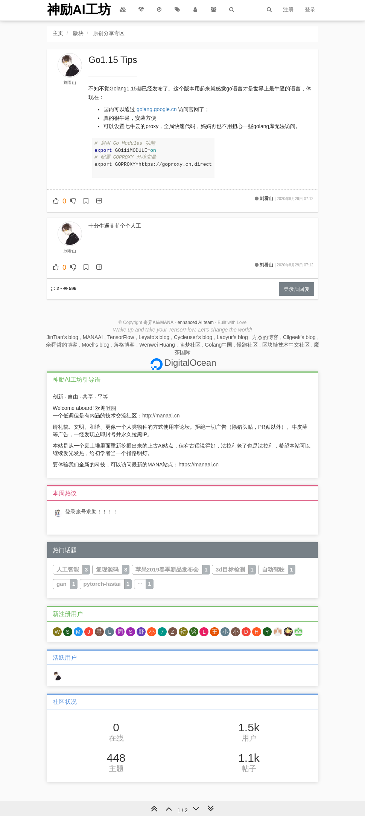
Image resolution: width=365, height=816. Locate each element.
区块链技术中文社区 (286, 345)
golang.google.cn (157, 109)
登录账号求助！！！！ (91, 512)
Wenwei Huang (157, 345)
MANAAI (93, 337)
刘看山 (70, 82)
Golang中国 (218, 345)
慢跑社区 (247, 345)
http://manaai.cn (161, 416)
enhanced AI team (196, 322)
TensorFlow (120, 337)
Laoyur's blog (232, 337)
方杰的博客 (265, 337)
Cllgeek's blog (299, 337)
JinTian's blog (62, 337)
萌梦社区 (190, 345)
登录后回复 (296, 289)
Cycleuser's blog (193, 337)
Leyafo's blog (153, 337)
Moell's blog (96, 345)
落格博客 (124, 345)
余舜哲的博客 (62, 345)
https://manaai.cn (198, 464)
